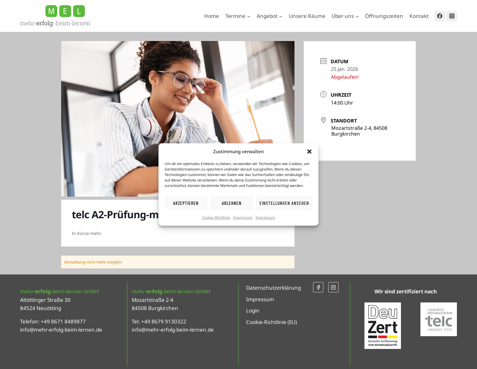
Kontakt (419, 15)
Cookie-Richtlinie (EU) (271, 322)
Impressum (242, 217)
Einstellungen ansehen (284, 203)
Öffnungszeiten (384, 15)
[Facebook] (440, 16)
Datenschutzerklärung (273, 287)
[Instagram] (452, 16)
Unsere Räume (307, 15)
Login (252, 310)
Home (211, 15)
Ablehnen (232, 203)
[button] (309, 151)
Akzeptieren (186, 203)
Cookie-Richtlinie (216, 217)
